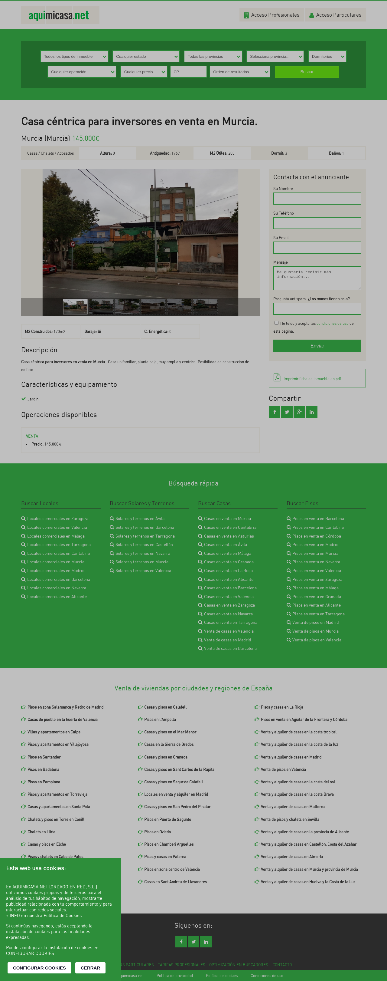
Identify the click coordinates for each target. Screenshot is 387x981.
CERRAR (90, 967)
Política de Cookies (63, 915)
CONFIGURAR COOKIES (39, 967)
